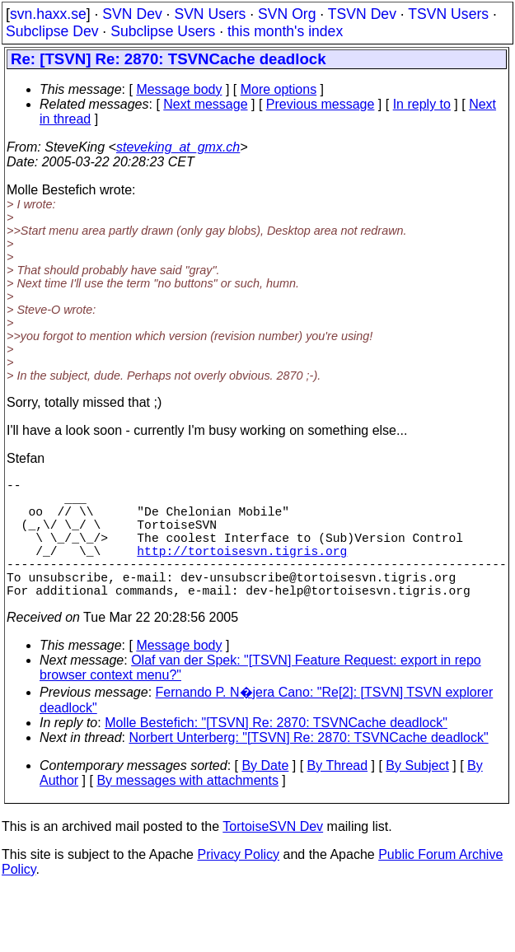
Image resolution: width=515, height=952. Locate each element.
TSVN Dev (362, 14)
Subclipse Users (162, 31)
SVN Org (287, 14)
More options (279, 89)
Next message (205, 104)
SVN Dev (132, 14)
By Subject (417, 795)
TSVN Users (448, 14)
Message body (179, 89)
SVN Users (210, 14)
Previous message (320, 104)
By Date (264, 795)
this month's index (285, 31)
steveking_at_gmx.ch (178, 147)
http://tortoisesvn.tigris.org (242, 570)
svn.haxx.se (48, 14)
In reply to (422, 104)
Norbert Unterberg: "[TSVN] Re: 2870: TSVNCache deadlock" (309, 767)
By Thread (337, 795)
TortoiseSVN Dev (272, 856)
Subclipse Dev (52, 31)
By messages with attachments (187, 810)
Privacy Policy (238, 884)
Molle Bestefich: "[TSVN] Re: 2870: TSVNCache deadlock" (276, 752)
